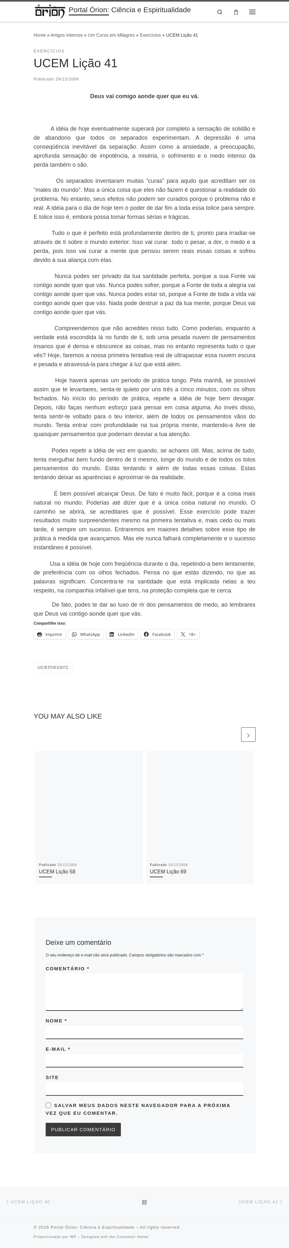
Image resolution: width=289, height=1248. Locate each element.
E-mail (58, 1049)
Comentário (68, 968)
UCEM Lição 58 (57, 872)
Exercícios (150, 35)
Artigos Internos (67, 35)
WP (73, 1237)
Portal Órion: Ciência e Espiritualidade (93, 1227)
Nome (56, 1021)
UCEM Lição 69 (168, 872)
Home (40, 35)
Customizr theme (133, 1237)
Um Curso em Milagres (111, 35)
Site (52, 1077)
